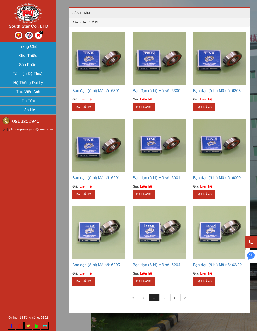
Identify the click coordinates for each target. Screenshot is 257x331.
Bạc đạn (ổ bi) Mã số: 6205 (96, 265)
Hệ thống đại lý (28, 83)
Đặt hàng (83, 107)
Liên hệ (28, 110)
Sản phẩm (28, 65)
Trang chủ (28, 46)
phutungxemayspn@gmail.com (31, 129)
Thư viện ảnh (28, 92)
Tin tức (28, 101)
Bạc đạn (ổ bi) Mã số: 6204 (156, 265)
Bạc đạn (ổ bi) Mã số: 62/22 (217, 265)
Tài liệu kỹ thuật (28, 74)
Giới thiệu (28, 56)
